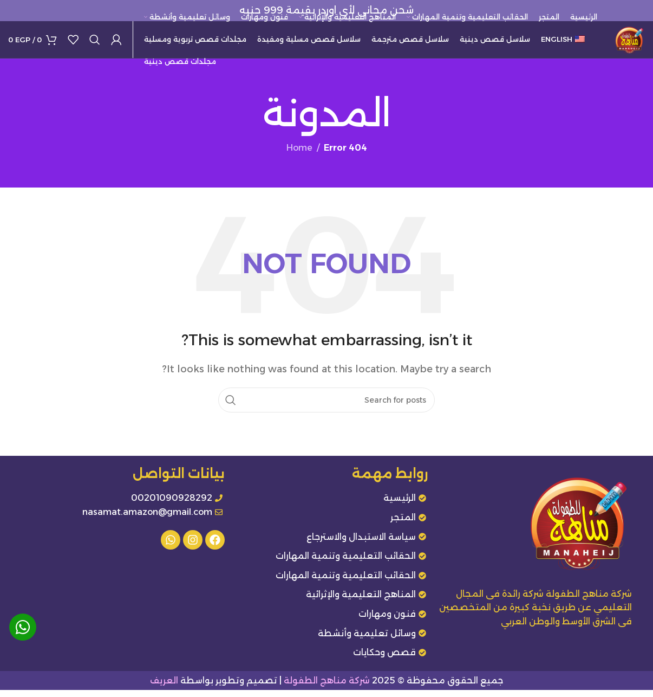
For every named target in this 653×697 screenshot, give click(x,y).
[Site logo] (626, 42)
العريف (164, 687)
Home (299, 155)
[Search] (95, 43)
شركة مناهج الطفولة (327, 687)
